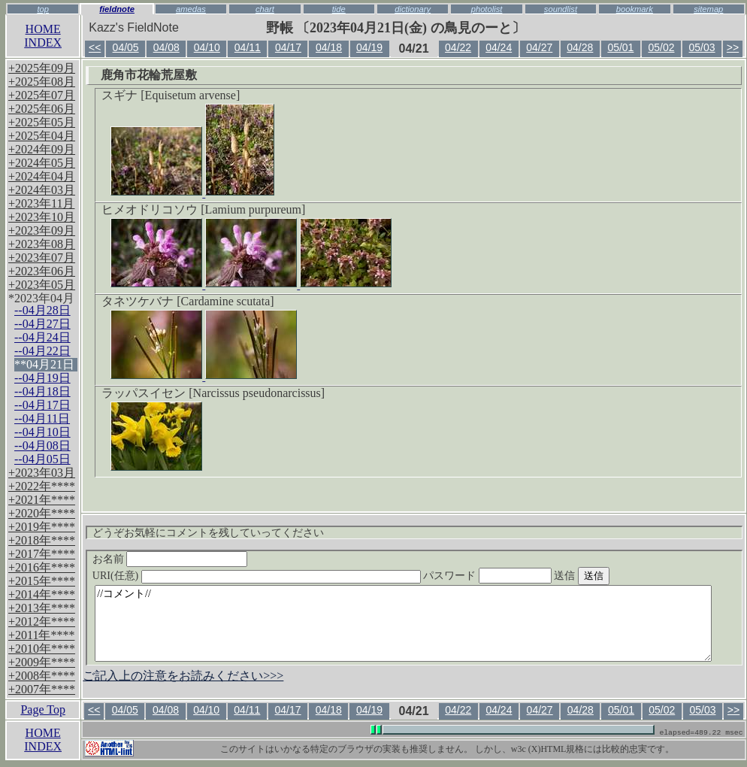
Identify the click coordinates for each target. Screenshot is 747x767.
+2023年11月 (41, 203)
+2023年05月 (41, 284)
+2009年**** (41, 662)
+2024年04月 (41, 176)
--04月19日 (42, 377)
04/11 (247, 47)
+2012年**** (41, 621)
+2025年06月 (41, 108)
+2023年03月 (41, 472)
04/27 (539, 47)
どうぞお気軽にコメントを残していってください (208, 532)
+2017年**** (41, 553)
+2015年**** (41, 580)
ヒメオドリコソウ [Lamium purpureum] (203, 209)
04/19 (369, 47)
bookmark (634, 9)
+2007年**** (41, 689)
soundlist (560, 9)
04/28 (580, 47)
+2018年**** (41, 540)
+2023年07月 (41, 257)
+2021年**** (41, 499)
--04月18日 (42, 391)
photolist (487, 9)
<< (95, 47)
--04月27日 (42, 323)
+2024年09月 (41, 149)
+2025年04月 (41, 135)
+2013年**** (41, 608)
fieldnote (117, 9)
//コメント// (403, 623)
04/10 (207, 47)
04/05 (126, 47)
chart (265, 9)
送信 (609, 575)
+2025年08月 (41, 81)
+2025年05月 (41, 122)
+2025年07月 (41, 95)
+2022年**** (41, 486)
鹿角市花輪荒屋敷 (149, 74)
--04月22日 (42, 350)
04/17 (288, 47)
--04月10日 (42, 432)
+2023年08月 (41, 244)
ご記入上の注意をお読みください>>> (183, 675)
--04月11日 (42, 418)
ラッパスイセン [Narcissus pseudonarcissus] (213, 393)
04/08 (166, 47)
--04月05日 (42, 459)
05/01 (620, 47)
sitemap (708, 9)
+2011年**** (41, 635)
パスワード (516, 575)
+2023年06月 (41, 271)
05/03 (702, 47)
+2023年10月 (41, 217)
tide (339, 9)
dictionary (413, 9)
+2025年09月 (41, 68)
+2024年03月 (41, 189)
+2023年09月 (41, 230)
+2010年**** (41, 648)
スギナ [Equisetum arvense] (170, 95)
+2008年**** (41, 675)
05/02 (661, 47)
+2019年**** (41, 526)
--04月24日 (42, 337)
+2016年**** (41, 567)
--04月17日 (42, 405)
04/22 (458, 47)
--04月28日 (42, 310)
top (43, 9)
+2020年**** (41, 513)
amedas (191, 9)
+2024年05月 (41, 162)
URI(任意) (271, 575)
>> (733, 47)
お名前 (170, 559)
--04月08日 (42, 445)
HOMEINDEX (43, 36)
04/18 (329, 47)
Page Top (42, 709)
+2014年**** (41, 594)
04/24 (498, 47)
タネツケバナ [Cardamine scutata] (187, 301)
